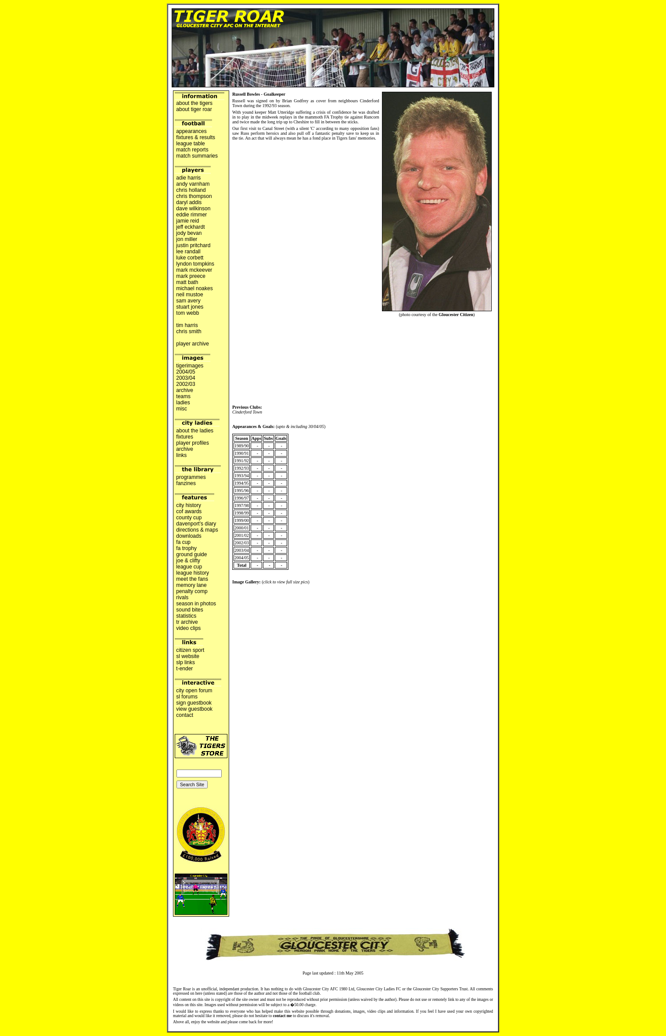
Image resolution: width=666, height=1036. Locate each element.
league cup (189, 567)
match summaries (197, 156)
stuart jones (190, 307)
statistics (186, 616)
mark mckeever (194, 270)
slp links (185, 662)
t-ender (184, 668)
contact (184, 715)
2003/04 (186, 378)
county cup (189, 517)
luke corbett (190, 258)
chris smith (189, 331)
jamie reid (188, 221)
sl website (188, 656)
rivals (182, 597)
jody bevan (189, 233)
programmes (191, 477)
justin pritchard (193, 245)
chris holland (191, 190)
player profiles (192, 443)
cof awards (189, 511)
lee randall (188, 251)
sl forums (187, 697)
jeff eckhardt (190, 227)
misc (181, 409)
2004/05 (186, 372)
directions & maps (197, 530)
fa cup (183, 542)
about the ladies (195, 431)
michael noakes (194, 288)
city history (188, 505)
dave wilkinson (193, 208)
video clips (188, 628)
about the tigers (194, 103)
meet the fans (192, 579)
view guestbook (194, 709)
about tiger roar (194, 109)
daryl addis (189, 202)
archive (184, 390)
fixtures (184, 437)
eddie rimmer (192, 215)
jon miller (187, 239)
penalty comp (192, 591)
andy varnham (193, 184)
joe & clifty (188, 561)
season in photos (196, 604)
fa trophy (186, 548)
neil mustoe (190, 294)
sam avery (188, 301)
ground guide (192, 554)
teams (183, 396)
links (181, 455)
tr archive (187, 622)
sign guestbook (194, 703)
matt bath (187, 282)
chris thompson (194, 196)
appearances (191, 131)
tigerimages (190, 366)
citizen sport (190, 650)
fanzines (186, 483)
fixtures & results (195, 137)
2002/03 (186, 384)
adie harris (188, 178)
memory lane (191, 585)
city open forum (194, 690)
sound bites (190, 610)
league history (192, 573)
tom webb (188, 313)
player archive (192, 344)
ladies (183, 402)
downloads (189, 536)
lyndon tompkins (195, 264)
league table (190, 143)
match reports (192, 150)
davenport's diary (196, 524)
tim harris (187, 325)
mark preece (191, 276)
